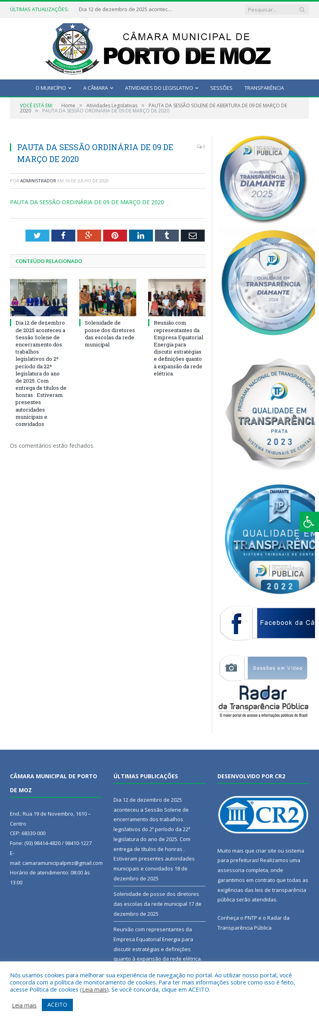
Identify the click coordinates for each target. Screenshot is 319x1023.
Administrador (38, 181)
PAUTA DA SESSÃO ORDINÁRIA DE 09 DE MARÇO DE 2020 (87, 202)
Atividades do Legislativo (159, 87)
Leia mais (94, 989)
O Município (50, 87)
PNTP (251, 917)
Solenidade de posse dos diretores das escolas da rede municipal (110, 333)
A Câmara (95, 87)
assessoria (231, 870)
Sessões (221, 87)
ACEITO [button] (57, 1004)
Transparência (264, 87)
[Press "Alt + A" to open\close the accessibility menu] (309, 522)
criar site (266, 850)
